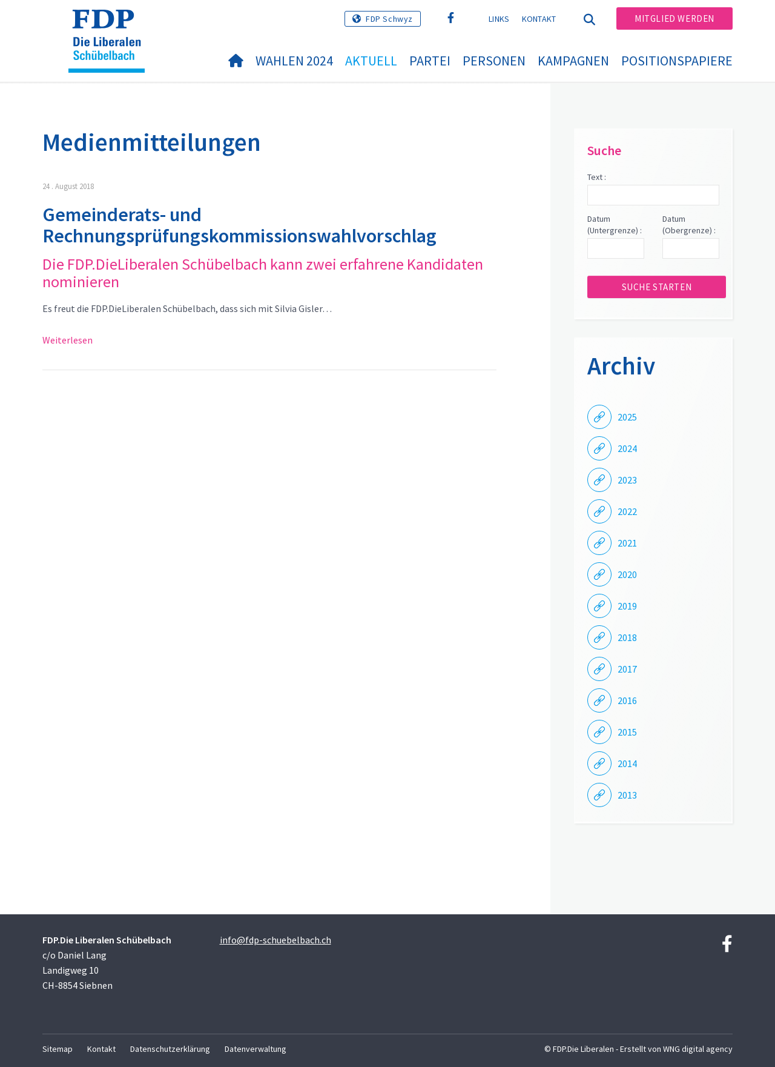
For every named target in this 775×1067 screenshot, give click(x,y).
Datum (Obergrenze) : (689, 224)
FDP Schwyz (389, 18)
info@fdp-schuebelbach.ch (275, 940)
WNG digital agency (698, 1048)
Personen (494, 60)
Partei (429, 60)
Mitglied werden (674, 18)
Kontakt (539, 18)
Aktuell (371, 60)
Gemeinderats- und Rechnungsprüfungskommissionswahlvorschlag (239, 225)
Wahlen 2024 (294, 60)
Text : (596, 176)
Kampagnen (573, 60)
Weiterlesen (67, 340)
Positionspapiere (677, 60)
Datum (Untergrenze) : (614, 224)
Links (499, 18)
